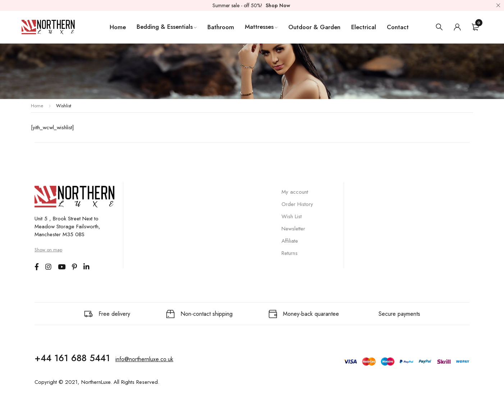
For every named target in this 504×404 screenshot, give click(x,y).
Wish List (291, 216)
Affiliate (289, 241)
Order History (297, 204)
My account (294, 192)
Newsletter (293, 229)
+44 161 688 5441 (72, 357)
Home (37, 105)
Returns (289, 253)
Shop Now (278, 5)
